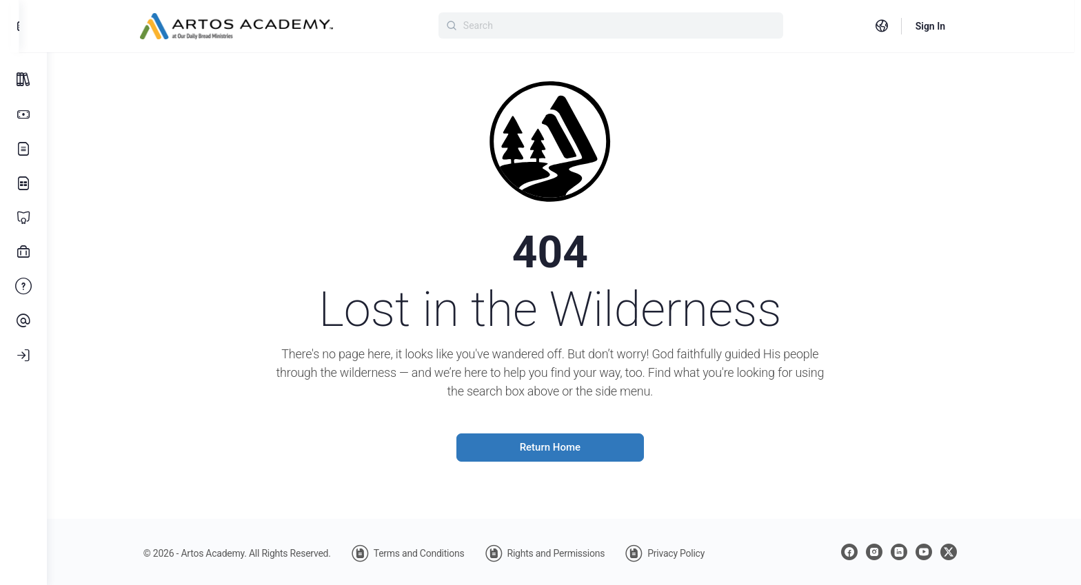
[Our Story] (23, 149)
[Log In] (23, 355)
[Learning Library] (23, 183)
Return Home (564, 447)
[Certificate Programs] (23, 218)
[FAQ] (23, 286)
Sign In (947, 26)
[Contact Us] (23, 321)
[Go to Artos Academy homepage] (253, 24)
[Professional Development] (23, 252)
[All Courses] (23, 80)
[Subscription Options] (23, 114)
